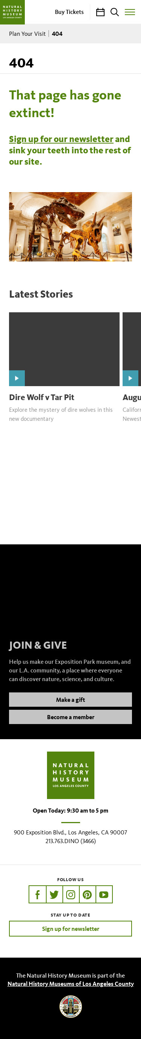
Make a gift (70, 707)
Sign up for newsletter (70, 928)
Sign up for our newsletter (61, 139)
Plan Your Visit (27, 33)
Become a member (70, 724)
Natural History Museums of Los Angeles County (71, 983)
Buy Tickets (69, 11)
